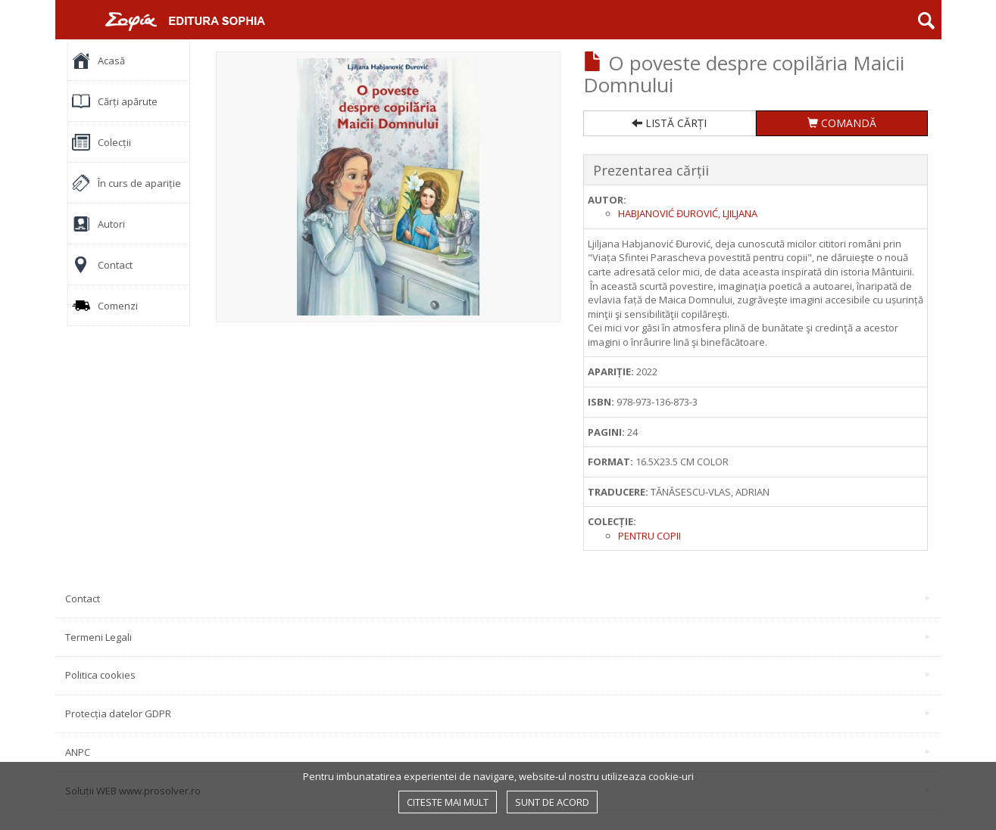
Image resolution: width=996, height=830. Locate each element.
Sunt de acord (552, 802)
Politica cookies (497, 675)
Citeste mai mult (448, 802)
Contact (497, 598)
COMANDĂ (841, 123)
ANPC (497, 752)
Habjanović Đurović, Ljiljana (687, 213)
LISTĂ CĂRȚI (669, 123)
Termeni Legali (497, 637)
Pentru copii (649, 535)
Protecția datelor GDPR (497, 713)
